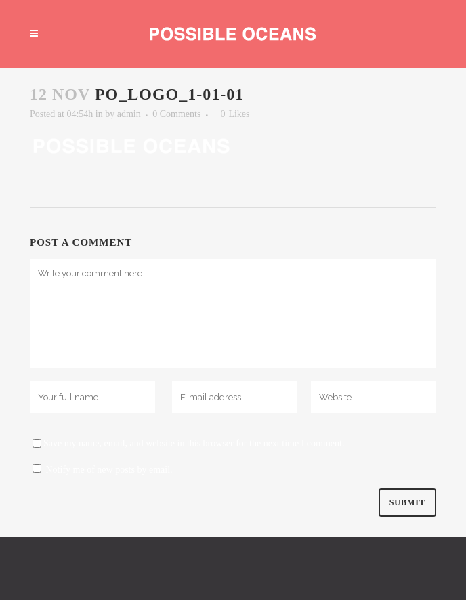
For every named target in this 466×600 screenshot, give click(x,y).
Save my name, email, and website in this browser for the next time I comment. (193, 443)
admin (129, 114)
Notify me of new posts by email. (109, 470)
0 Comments (176, 114)
